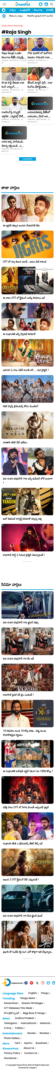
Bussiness (41, 1043)
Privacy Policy (12, 1053)
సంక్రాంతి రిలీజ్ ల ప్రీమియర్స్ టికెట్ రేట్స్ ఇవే (22, 843)
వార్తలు (13, 10)
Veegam (33, 1067)
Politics (19, 1028)
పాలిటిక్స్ (50, 10)
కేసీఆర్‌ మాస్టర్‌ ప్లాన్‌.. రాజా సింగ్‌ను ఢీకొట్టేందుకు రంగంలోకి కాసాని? (40, 87)
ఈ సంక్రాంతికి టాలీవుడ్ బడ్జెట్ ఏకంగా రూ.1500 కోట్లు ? (28, 771)
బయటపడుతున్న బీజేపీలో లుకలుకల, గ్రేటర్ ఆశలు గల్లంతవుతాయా (39, 116)
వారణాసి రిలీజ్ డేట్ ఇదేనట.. (15, 442)
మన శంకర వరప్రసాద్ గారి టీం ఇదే (18, 658)
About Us (29, 1048)
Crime (7, 1028)
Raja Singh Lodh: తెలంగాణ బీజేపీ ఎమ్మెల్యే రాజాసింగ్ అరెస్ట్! (12, 57)
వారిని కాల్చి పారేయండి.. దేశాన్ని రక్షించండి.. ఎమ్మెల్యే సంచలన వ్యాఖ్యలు (14, 146)
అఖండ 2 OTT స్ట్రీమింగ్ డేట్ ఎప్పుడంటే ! (21, 879)
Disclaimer (10, 1058)
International (28, 1023)
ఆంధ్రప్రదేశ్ (25, 10)
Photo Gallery (12, 1038)
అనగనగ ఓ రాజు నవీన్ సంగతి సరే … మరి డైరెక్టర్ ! (26, 370)
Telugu (45, 993)
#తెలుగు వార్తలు (16, 15)
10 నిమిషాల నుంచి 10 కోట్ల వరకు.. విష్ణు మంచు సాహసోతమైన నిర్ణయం (24, 732)
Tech (17, 1043)
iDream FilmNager (32, 1003)
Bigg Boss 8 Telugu (34, 1013)
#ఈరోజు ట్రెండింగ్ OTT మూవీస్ (40, 15)
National (45, 1023)
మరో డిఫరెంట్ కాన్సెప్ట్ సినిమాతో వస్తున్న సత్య (22, 518)
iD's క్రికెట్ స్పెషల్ (11, 1013)
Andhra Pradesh (24, 1018)
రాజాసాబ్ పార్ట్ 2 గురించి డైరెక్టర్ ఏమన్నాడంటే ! (24, 554)
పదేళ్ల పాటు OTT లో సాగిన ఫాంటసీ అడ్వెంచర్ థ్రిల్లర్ (26, 807)
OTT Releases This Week (18, 1008)
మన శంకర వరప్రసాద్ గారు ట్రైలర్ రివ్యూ (21, 622)
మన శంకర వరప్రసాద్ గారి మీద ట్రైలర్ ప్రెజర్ (23, 915)
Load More (27, 159)
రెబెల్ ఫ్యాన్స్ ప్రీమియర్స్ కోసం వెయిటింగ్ (20, 406)
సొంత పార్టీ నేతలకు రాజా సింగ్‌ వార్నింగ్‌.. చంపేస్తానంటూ (13, 87)
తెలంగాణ (38, 10)
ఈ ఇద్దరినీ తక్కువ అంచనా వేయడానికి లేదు (21, 225)
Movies (31, 1033)
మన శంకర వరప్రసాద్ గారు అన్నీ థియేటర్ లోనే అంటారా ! (28, 480)
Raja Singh (18, 25)
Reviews (44, 1033)
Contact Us (30, 1053)
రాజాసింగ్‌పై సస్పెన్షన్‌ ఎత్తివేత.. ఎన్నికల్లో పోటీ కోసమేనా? (12, 116)
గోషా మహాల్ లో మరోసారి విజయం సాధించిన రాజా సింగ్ (40, 57)
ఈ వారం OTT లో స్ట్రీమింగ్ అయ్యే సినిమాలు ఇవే (24, 297)
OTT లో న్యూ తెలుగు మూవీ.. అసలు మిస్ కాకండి (24, 261)
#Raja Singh (16, 32)
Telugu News (7, 25)
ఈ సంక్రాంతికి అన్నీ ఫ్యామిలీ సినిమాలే (19, 334)
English (32, 993)
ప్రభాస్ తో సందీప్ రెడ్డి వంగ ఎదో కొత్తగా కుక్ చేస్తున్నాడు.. (28, 951)
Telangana (10, 1023)
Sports (28, 1043)
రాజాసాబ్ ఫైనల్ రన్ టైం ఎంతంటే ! (18, 694)
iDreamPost (11, 1003)
